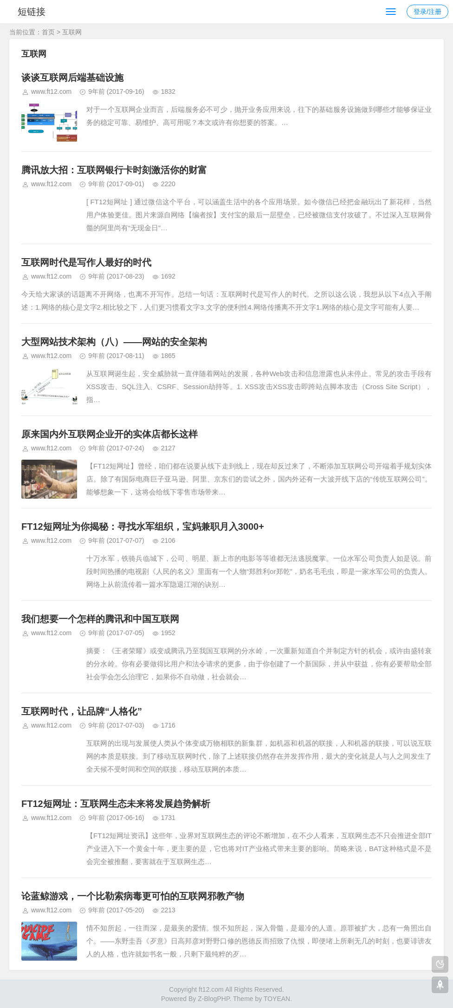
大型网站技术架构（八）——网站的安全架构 (114, 342)
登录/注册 (427, 11)
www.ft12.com (51, 91)
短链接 (31, 12)
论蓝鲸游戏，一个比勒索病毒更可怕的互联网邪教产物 (132, 896)
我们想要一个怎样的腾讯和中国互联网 (100, 619)
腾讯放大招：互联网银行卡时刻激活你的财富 (114, 170)
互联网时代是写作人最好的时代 (86, 262)
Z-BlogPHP (213, 998)
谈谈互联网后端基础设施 (72, 77)
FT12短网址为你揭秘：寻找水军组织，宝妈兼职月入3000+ (142, 526)
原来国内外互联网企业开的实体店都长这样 (109, 434)
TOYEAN (277, 998)
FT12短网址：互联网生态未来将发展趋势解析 (115, 804)
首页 (48, 32)
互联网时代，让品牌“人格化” (81, 711)
